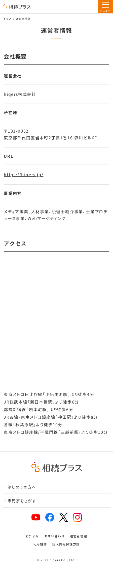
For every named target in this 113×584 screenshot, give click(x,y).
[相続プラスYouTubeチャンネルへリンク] (35, 517)
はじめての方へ (20, 486)
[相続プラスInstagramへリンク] (77, 517)
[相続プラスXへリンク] (63, 517)
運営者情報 (78, 536)
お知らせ (32, 536)
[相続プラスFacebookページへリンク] (49, 517)
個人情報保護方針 (66, 544)
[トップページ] (16, 7)
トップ (7, 18)
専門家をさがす (20, 500)
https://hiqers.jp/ (23, 174)
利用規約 (40, 544)
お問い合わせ (54, 536)
